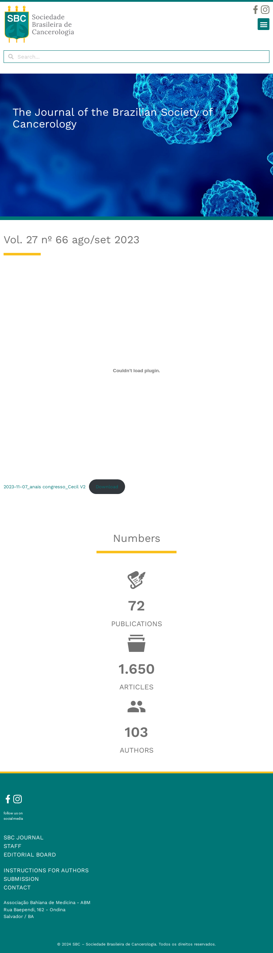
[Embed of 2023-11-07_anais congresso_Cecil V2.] (136, 370)
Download (107, 486)
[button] (263, 24)
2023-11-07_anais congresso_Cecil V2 (44, 486)
